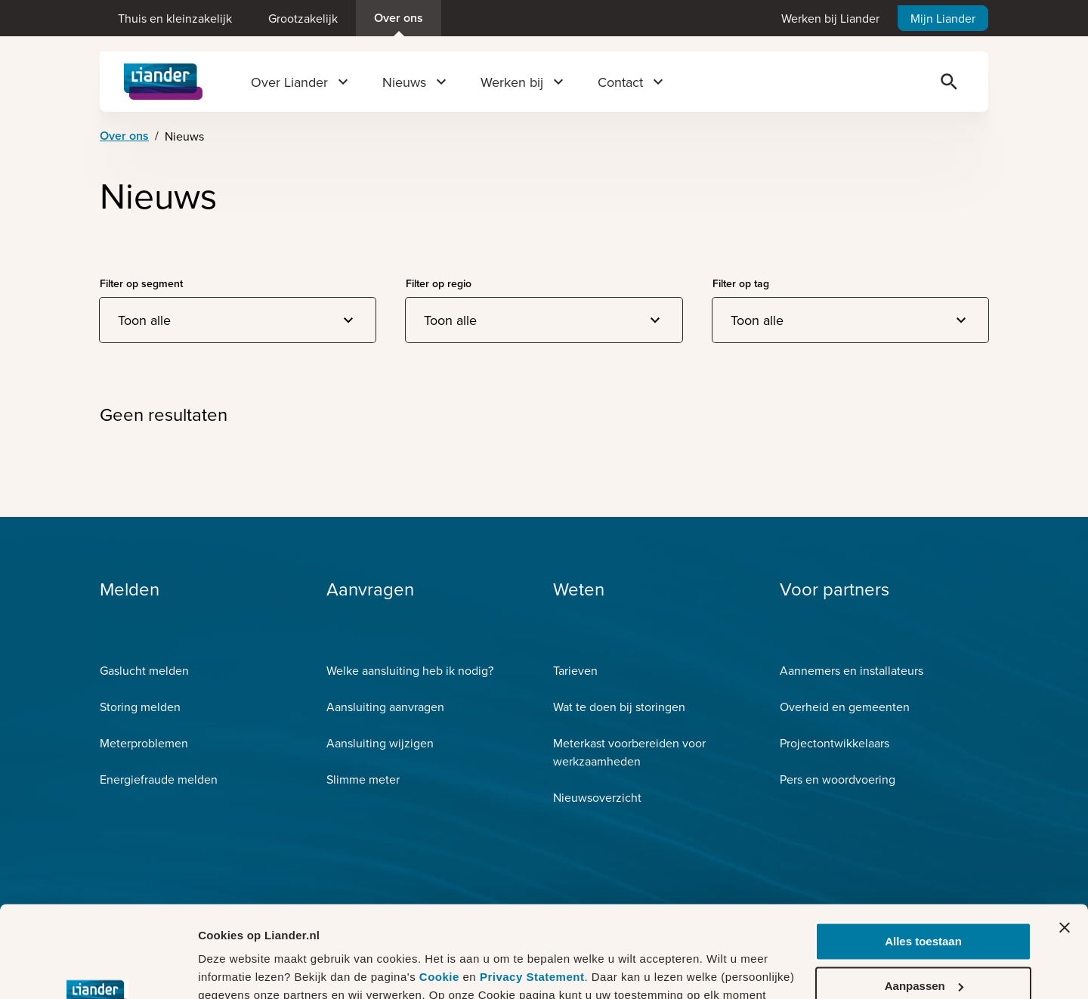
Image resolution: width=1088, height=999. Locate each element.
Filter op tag (740, 283)
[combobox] (238, 320)
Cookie (441, 891)
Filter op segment (141, 283)
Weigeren (923, 944)
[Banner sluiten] (1064, 842)
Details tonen (234, 969)
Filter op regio (438, 283)
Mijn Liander (942, 18)
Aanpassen (924, 899)
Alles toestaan (923, 855)
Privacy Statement (532, 891)
